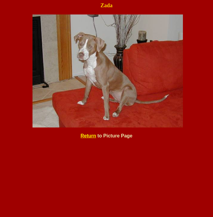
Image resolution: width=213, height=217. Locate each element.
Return (88, 135)
